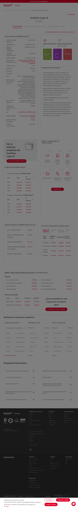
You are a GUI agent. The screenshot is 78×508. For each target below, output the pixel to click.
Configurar (49, 500)
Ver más (6, 506)
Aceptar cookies (51, 504)
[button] (73, 504)
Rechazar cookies (63, 500)
